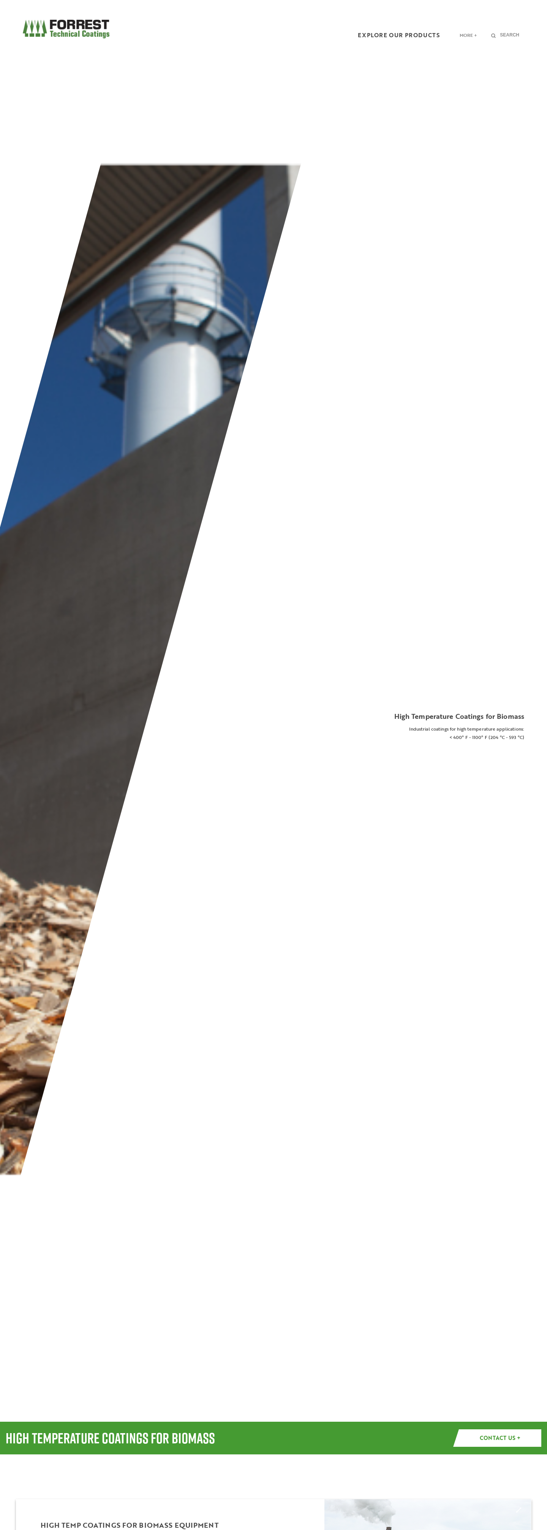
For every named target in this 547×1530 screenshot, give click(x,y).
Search (509, 35)
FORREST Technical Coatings (66, 29)
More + (468, 35)
